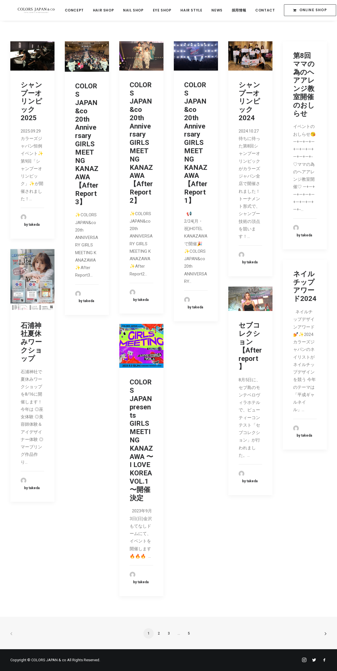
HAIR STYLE (188, 10)
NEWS (214, 10)
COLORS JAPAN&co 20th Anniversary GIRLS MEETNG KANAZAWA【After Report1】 (195, 143)
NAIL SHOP (130, 10)
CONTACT (262, 10)
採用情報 (236, 10)
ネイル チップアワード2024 (304, 286)
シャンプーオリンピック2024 (249, 101)
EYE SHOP (159, 10)
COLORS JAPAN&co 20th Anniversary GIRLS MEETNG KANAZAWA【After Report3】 (86, 144)
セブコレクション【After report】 (250, 346)
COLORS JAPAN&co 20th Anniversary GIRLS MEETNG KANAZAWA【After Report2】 (141, 143)
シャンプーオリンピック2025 (31, 101)
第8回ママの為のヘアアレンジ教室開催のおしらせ (304, 85)
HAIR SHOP (100, 10)
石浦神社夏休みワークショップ (31, 342)
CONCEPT (71, 10)
